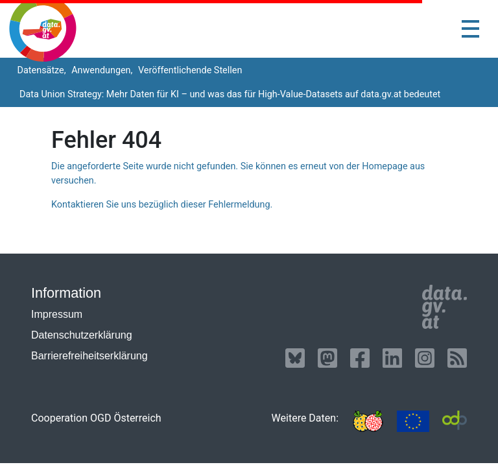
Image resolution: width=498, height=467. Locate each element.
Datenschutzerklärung (81, 335)
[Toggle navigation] (470, 29)
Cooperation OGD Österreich (96, 418)
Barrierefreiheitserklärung (89, 355)
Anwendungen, (101, 70)
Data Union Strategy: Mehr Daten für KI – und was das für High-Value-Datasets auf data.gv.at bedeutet (229, 94)
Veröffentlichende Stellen (189, 70)
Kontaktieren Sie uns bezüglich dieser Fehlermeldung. (161, 204)
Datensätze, (40, 70)
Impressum (56, 314)
